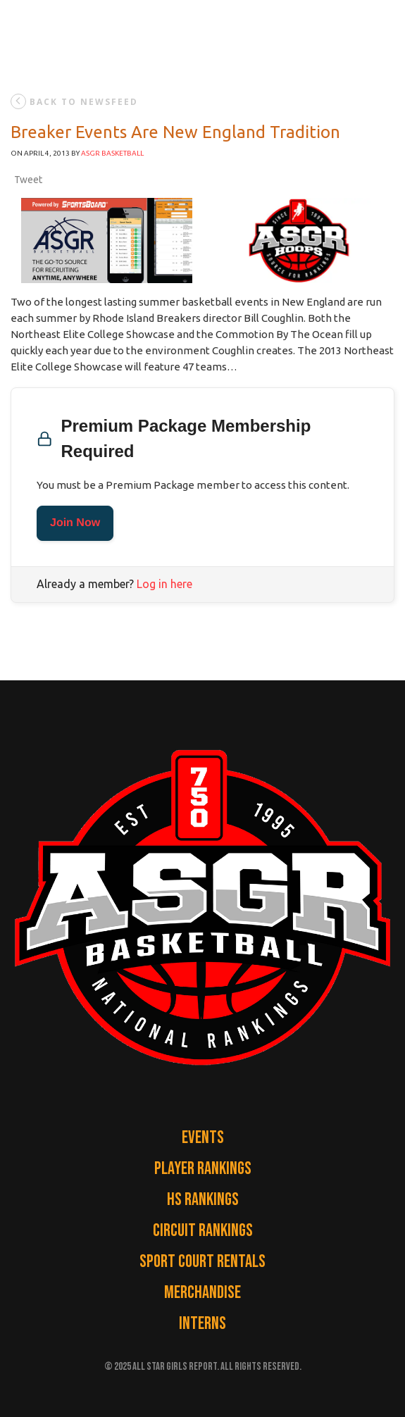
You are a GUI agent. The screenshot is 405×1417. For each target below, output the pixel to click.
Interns (202, 1324)
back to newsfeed (74, 101)
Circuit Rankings (203, 1231)
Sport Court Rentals (202, 1262)
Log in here (164, 584)
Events (203, 1138)
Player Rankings (202, 1169)
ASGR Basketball (112, 153)
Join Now (75, 523)
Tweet (28, 179)
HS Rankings (203, 1200)
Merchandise (202, 1293)
